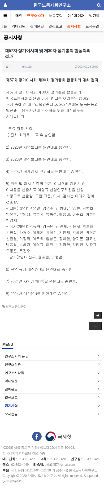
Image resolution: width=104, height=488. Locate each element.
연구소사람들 (14, 373)
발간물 (94, 15)
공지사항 (74, 26)
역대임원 (18, 26)
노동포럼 (56, 15)
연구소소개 (35, 15)
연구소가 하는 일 (17, 356)
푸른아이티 (14, 481)
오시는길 (92, 26)
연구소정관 (13, 364)
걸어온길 (37, 26)
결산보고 (55, 26)
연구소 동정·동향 (16, 306)
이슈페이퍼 (76, 15)
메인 (18, 15)
